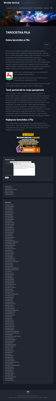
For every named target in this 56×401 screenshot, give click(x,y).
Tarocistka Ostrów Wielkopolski (12, 331)
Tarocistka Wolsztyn (9, 283)
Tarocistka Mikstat (9, 257)
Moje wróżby (38, 8)
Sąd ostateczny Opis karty (11, 189)
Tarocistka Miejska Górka (10, 344)
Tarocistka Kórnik (9, 211)
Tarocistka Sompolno (10, 341)
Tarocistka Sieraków (9, 253)
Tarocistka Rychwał (9, 369)
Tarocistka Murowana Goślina (11, 262)
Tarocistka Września (9, 325)
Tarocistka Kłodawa (9, 279)
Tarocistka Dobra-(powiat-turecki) (12, 336)
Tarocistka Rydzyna (9, 338)
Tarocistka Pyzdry (9, 375)
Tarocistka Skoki (8, 318)
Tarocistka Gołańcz (9, 320)
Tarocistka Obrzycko (9, 231)
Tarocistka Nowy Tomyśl (10, 284)
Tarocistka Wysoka (9, 356)
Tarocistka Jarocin (9, 348)
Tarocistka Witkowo (9, 314)
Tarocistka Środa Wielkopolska (12, 310)
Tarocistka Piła (8, 354)
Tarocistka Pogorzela (10, 315)
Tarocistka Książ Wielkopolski (11, 294)
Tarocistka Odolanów (10, 309)
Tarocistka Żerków (9, 323)
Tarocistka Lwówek (9, 232)
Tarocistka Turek (9, 352)
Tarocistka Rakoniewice (10, 260)
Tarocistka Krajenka (9, 219)
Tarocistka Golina (9, 289)
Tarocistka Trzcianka (9, 223)
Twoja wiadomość (20, 175)
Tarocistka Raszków (9, 281)
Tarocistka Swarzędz (10, 237)
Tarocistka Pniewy (9, 210)
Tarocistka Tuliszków (9, 291)
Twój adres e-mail (20, 164)
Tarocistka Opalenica (9, 275)
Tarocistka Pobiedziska (10, 312)
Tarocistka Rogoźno (9, 367)
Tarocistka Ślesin (9, 335)
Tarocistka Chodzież (9, 328)
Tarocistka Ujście (9, 234)
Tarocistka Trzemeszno (10, 288)
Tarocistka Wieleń (9, 378)
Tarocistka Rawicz (9, 357)
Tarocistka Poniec (9, 349)
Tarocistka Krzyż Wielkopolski (11, 270)
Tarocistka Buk (8, 271)
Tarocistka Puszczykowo (10, 377)
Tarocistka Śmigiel (9, 372)
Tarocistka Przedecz (9, 224)
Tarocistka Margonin (9, 278)
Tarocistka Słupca (9, 305)
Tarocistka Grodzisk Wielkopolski (12, 365)
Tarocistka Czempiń (9, 296)
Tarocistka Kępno (9, 276)
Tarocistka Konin (8, 292)
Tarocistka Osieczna (9, 351)
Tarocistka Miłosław (9, 359)
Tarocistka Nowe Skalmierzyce (12, 333)
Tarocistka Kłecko (9, 208)
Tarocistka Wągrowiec (10, 258)
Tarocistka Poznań (9, 205)
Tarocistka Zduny (9, 301)
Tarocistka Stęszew (9, 330)
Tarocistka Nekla (8, 221)
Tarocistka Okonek (9, 302)
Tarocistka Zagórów (9, 252)
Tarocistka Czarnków (10, 361)
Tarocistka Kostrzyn (9, 380)
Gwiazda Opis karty (9, 194)
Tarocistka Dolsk (8, 250)
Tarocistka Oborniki (9, 286)
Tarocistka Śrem (8, 236)
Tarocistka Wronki (9, 266)
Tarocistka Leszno (9, 247)
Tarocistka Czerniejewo (10, 339)
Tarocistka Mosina (9, 216)
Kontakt (46, 8)
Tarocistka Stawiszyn (10, 240)
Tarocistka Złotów (9, 255)
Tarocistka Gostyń (9, 343)
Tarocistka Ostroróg (9, 322)
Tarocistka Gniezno (9, 364)
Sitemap (45, 398)
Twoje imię (18, 162)
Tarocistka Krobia (9, 299)
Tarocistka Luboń (9, 239)
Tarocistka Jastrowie (9, 327)
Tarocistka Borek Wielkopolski (11, 242)
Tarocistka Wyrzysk (9, 213)
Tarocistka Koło (8, 317)
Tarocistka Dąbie (9, 215)
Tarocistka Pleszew (9, 227)
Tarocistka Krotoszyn (10, 229)
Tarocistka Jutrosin (9, 273)
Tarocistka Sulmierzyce (10, 249)
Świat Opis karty (8, 188)
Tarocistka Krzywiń (9, 218)
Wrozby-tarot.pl (11, 3)
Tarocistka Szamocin (10, 307)
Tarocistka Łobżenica (10, 374)
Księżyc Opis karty (9, 193)
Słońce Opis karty (9, 191)
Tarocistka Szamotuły (10, 244)
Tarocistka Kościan (9, 226)
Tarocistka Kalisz (9, 263)
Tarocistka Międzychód (10, 346)
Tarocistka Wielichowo (10, 245)
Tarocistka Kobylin (9, 265)
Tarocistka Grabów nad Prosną (12, 362)
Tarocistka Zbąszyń (9, 297)
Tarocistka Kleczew (9, 370)
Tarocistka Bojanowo (9, 206)
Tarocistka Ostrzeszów (10, 304)
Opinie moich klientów (26, 8)
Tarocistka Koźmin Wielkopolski (12, 268)
